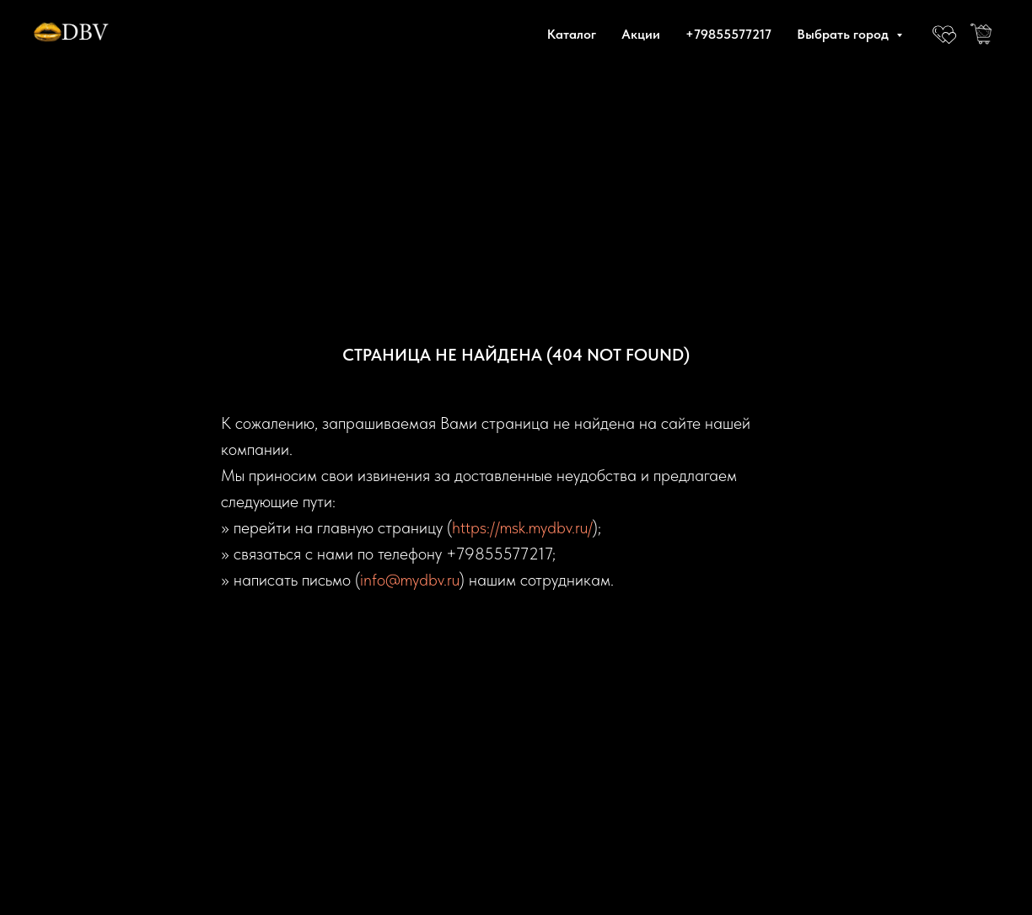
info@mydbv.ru (410, 580)
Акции (640, 34)
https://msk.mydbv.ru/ (522, 527)
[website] (944, 33)
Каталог (571, 34)
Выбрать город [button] (844, 34)
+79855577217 (728, 34)
